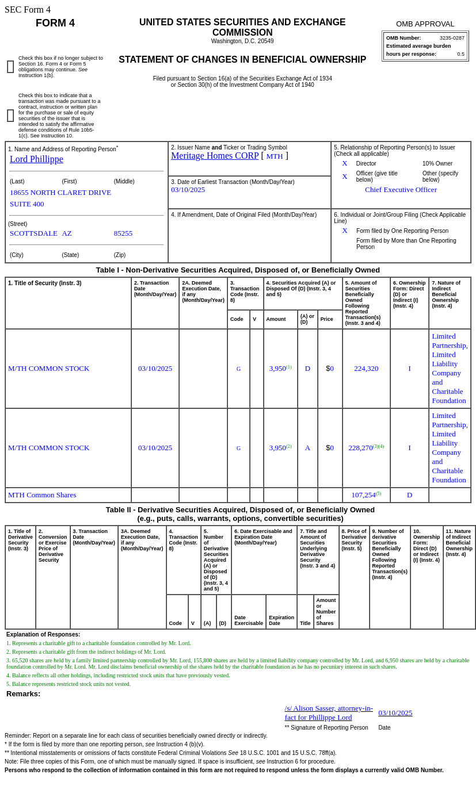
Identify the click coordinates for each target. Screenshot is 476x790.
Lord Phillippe (36, 159)
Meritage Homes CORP (214, 155)
